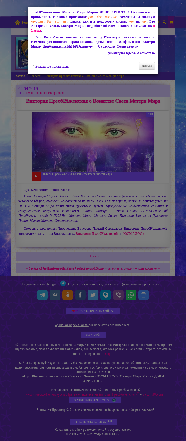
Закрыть (147, 66)
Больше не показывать (50, 66)
